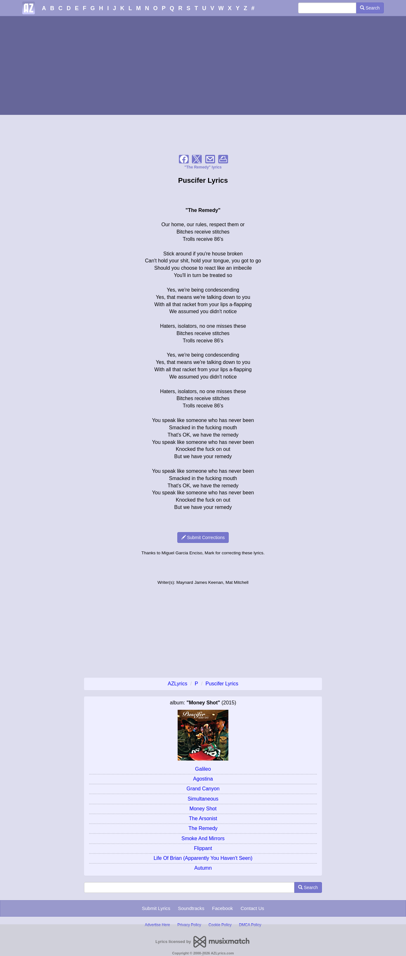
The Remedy (203, 828)
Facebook (222, 908)
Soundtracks (191, 908)
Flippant (203, 848)
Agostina (203, 778)
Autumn (203, 868)
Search (370, 7)
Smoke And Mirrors (203, 838)
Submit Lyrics (156, 908)
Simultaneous (203, 798)
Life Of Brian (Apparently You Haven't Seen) (203, 858)
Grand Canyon (203, 788)
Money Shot (202, 808)
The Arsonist (203, 818)
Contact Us (252, 908)
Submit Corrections (203, 537)
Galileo (203, 769)
